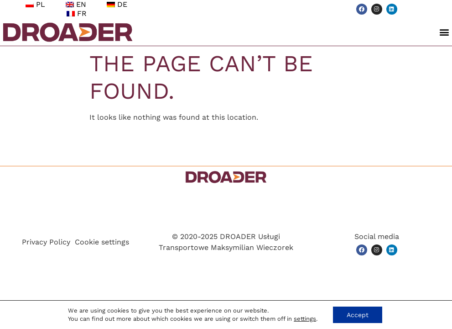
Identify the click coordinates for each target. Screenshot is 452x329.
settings (305, 318)
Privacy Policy (46, 242)
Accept (358, 314)
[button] (444, 32)
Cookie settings (102, 242)
